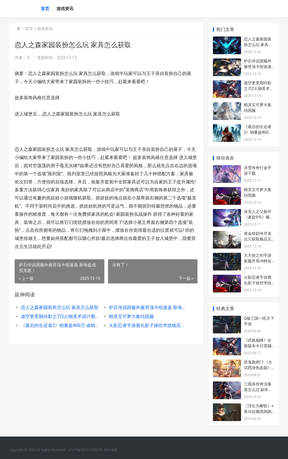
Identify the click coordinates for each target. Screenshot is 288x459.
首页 (45, 8)
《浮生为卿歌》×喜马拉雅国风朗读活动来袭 (258, 411)
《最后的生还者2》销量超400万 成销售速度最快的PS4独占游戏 (60, 325)
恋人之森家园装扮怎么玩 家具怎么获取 (59, 307)
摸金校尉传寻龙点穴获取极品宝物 (257, 239)
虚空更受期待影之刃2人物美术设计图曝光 (60, 316)
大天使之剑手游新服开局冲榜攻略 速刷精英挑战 (258, 261)
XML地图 (110, 450)
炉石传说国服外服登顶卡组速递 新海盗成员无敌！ (148, 307)
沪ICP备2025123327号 (85, 450)
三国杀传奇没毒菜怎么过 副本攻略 (258, 389)
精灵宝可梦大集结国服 (131, 316)
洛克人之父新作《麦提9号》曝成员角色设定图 (259, 217)
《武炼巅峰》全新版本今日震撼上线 (257, 345)
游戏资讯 (65, 8)
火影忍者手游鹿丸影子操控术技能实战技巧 (148, 325)
